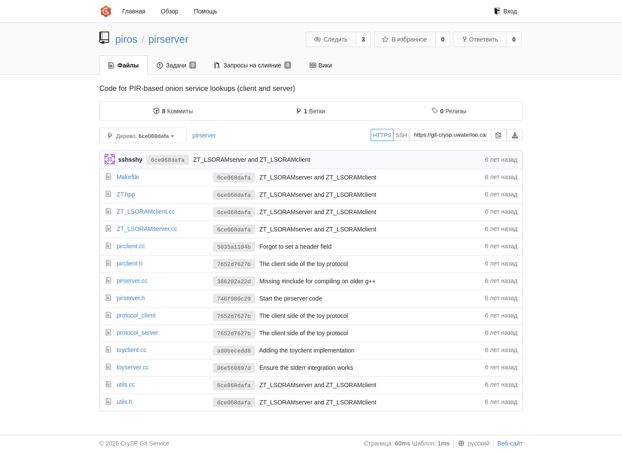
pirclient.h (130, 263)
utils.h (125, 401)
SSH (401, 135)
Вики (320, 65)
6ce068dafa (167, 160)
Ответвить (480, 39)
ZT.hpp (126, 194)
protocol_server (138, 332)
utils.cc (126, 384)
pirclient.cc (131, 246)
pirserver (169, 39)
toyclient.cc (131, 349)
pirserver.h (131, 298)
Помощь (205, 11)
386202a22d (234, 282)
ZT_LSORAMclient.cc (146, 211)
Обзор (169, 11)
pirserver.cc (132, 280)
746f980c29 (234, 299)
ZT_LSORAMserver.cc (147, 228)
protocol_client (136, 315)
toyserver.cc (133, 367)
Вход (505, 11)
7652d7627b (234, 264)
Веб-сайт (510, 443)
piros (126, 39)
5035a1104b (234, 247)
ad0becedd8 (234, 351)
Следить (330, 39)
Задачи (176, 65)
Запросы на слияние (252, 65)
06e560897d (234, 368)
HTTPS (382, 135)
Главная (133, 11)
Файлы (123, 65)
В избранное (404, 39)
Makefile (128, 176)
